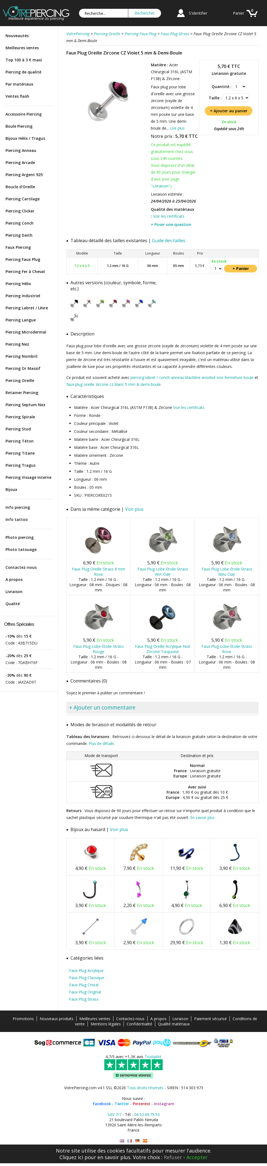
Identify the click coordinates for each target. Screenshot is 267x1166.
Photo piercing (20, 537)
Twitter (122, 1103)
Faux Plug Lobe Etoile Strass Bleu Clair (226, 571)
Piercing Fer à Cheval (25, 271)
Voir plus (134, 509)
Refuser (173, 1157)
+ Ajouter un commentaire (102, 707)
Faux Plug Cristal (84, 984)
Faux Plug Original (85, 992)
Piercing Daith (19, 235)
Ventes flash (17, 96)
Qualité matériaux (174, 1023)
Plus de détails (101, 743)
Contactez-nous (21, 567)
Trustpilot (153, 1056)
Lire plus (177, 128)
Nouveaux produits (56, 1018)
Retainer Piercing (22, 392)
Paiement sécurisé (210, 1018)
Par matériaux (19, 84)
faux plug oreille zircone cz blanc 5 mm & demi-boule (113, 384)
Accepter (197, 1157)
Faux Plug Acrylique (86, 970)
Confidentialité (139, 1023)
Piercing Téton (20, 441)
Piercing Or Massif (23, 368)
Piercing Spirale (20, 416)
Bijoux (11, 489)
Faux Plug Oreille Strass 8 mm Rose (98, 571)
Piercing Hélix (18, 283)
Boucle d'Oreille (20, 186)
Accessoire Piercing (24, 114)
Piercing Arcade (20, 162)
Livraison (14, 591)
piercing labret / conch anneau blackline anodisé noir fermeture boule (192, 377)
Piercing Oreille (20, 380)
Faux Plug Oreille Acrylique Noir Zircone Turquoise (162, 649)
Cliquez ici (71, 1157)
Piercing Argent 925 (24, 174)
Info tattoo (17, 519)
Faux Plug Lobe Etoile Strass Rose (226, 649)
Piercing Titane (20, 453)
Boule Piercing (19, 126)
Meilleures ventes (22, 47)
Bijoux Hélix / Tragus (25, 138)
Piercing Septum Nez (25, 404)
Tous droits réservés (145, 1087)
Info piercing (18, 507)
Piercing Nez (17, 344)
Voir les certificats (168, 216)
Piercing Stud (18, 429)
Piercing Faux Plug (23, 259)
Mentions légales (106, 1023)
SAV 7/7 (114, 1114)
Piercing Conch (20, 223)
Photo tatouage (21, 549)
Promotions (23, 1018)
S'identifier (198, 13)
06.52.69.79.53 (147, 1114)
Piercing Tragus (21, 465)
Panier (238, 13)
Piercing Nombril (21, 356)
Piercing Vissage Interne (28, 477)
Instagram (164, 1103)
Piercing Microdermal (26, 332)
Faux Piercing (18, 247)
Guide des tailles (168, 240)
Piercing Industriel (23, 295)
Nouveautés (17, 35)
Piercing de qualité (23, 72)
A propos (14, 579)
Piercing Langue (21, 320)
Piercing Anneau (21, 150)
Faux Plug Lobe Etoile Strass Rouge (98, 649)
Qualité (13, 603)
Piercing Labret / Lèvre (27, 307)
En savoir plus (202, 817)
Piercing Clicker (20, 211)
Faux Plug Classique (86, 977)
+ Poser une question (171, 224)
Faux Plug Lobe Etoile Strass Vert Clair (162, 571)
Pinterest (141, 1103)
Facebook (102, 1103)
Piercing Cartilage (23, 198)
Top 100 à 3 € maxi (24, 59)
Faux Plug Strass (84, 999)
